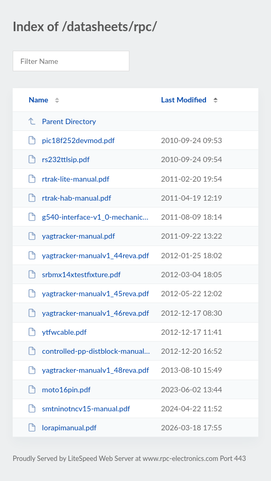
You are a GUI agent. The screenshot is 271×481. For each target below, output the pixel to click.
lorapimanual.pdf (62, 427)
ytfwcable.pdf (57, 331)
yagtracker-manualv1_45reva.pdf (88, 293)
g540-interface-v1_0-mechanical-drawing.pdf (89, 216)
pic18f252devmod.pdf (71, 140)
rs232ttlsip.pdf (58, 159)
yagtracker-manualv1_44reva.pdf (88, 255)
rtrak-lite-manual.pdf (68, 178)
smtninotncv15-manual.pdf (78, 408)
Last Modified (184, 99)
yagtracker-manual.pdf (71, 235)
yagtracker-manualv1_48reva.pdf (88, 369)
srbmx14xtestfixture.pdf (73, 274)
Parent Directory (61, 121)
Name (38, 99)
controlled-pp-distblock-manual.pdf (89, 350)
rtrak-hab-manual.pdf (69, 197)
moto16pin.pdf (58, 389)
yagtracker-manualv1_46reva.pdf (88, 312)
